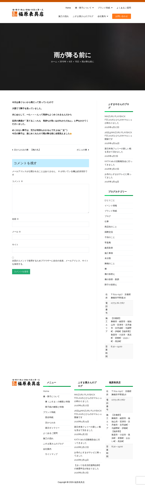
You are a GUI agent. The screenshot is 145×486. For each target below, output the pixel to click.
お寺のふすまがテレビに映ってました (118, 176)
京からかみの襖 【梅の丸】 (27, 150)
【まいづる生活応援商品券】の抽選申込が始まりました (87, 467)
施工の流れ (63, 16)
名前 (15, 219)
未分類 (108, 258)
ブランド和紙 (104, 8)
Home (68, 8)
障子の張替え (111, 284)
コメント (17, 181)
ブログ (108, 216)
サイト (15, 244)
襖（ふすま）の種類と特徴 (57, 401)
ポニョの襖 (82, 150)
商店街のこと (111, 226)
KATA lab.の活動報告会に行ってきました (118, 163)
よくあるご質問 (124, 8)
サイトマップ (51, 454)
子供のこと (110, 237)
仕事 (107, 221)
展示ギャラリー (52, 428)
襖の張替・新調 (112, 279)
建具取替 (109, 248)
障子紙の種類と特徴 (54, 407)
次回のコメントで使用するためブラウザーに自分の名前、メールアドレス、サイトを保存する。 (50, 262)
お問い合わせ (121, 16)
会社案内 (102, 16)
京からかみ (50, 422)
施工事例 (109, 253)
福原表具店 (79, 482)
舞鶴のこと (110, 263)
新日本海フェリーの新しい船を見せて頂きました (118, 150)
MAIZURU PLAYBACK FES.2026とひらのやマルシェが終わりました (118, 119)
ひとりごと (110, 200)
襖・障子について (83, 8)
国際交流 (109, 232)
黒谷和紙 (49, 417)
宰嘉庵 (108, 242)
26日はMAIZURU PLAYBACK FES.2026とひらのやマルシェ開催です (118, 135)
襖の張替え (110, 274)
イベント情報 (111, 205)
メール (16, 232)
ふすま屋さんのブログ (83, 16)
